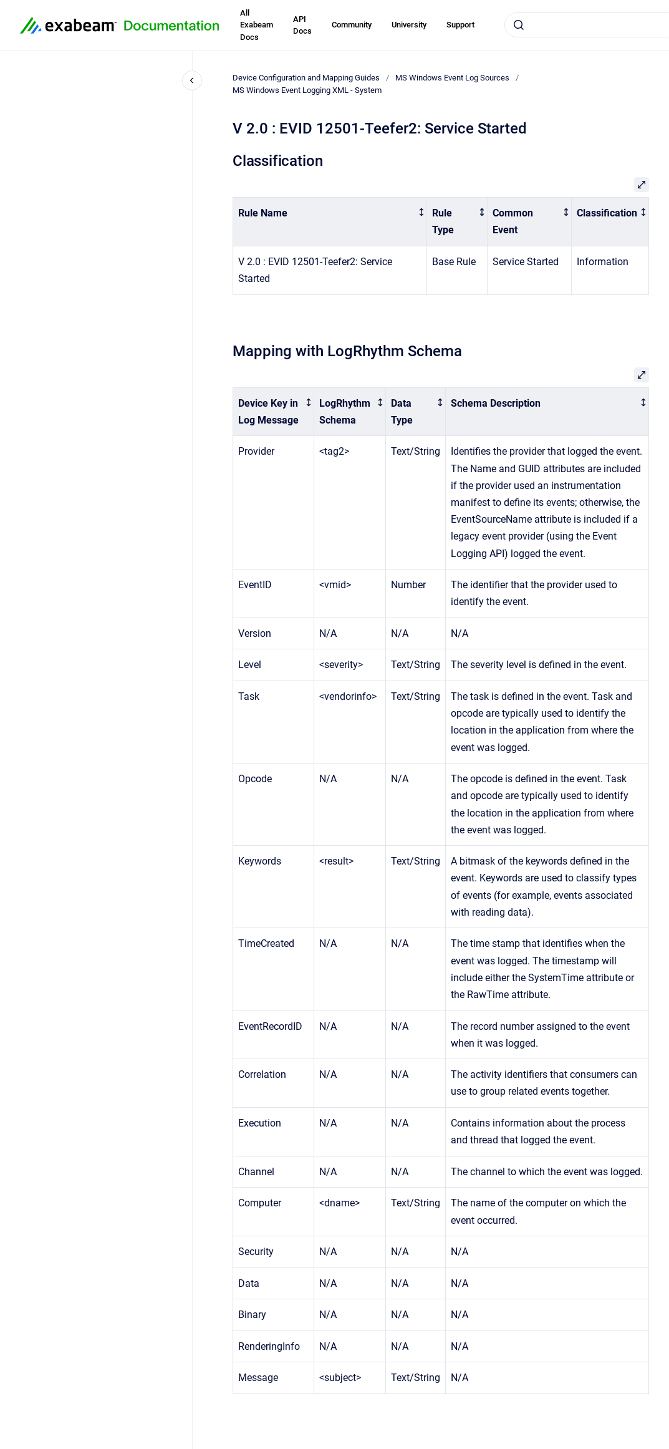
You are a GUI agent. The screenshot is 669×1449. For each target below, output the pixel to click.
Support (460, 24)
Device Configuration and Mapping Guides (306, 77)
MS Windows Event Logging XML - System (307, 90)
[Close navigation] (192, 80)
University (409, 24)
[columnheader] (330, 222)
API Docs (302, 25)
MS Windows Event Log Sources (452, 77)
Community (352, 24)
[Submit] (519, 25)
